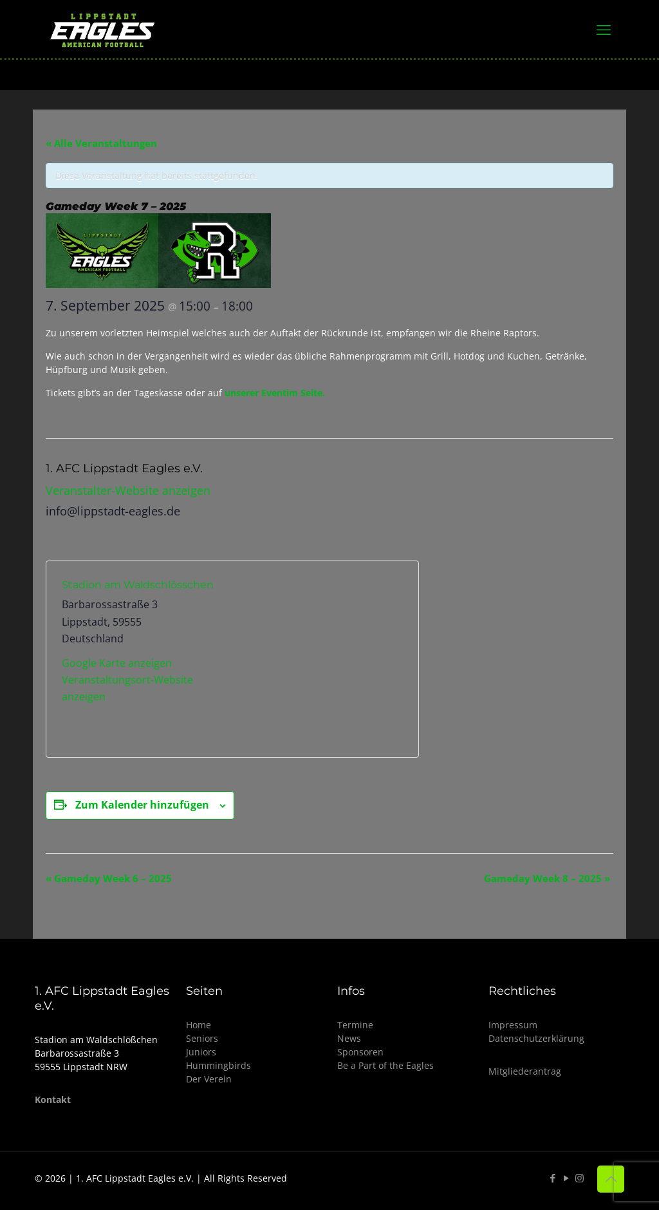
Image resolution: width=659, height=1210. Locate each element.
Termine (355, 1025)
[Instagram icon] (579, 1177)
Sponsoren (360, 1052)
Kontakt (53, 1099)
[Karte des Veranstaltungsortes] (317, 659)
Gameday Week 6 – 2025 (109, 878)
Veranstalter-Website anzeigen (128, 490)
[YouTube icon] (566, 1177)
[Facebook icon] (552, 1177)
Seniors (202, 1038)
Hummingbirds (218, 1065)
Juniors (201, 1052)
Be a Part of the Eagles (385, 1065)
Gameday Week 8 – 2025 (547, 878)
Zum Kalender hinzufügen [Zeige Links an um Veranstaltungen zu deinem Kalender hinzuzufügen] (142, 805)
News (349, 1038)
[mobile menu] (604, 29)
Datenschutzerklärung (536, 1038)
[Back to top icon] (610, 1179)
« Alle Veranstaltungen (101, 143)
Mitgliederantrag (524, 1071)
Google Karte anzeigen (117, 663)
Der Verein (209, 1079)
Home (198, 1025)
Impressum (512, 1025)
